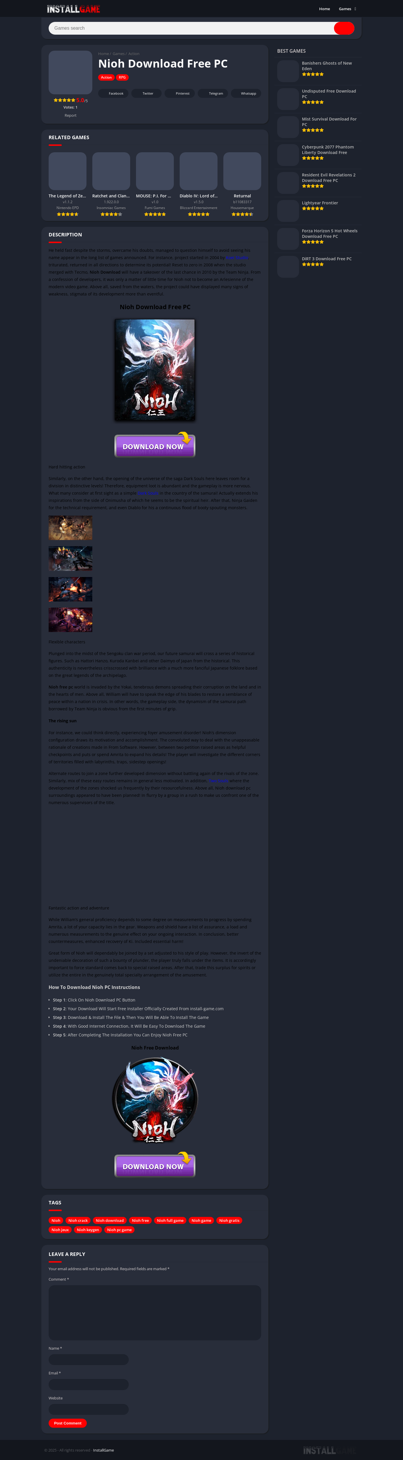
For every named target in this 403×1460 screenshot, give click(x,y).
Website (56, 1398)
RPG (122, 77)
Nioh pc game (119, 1230)
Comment (59, 1279)
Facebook (112, 93)
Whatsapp (245, 93)
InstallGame (103, 1450)
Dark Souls (148, 493)
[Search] (201, 28)
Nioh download (110, 1220)
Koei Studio (237, 257)
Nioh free (140, 1220)
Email (55, 1373)
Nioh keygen (88, 1230)
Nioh (56, 1220)
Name (55, 1348)
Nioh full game (170, 1220)
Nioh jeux (60, 1230)
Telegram (212, 93)
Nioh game (201, 1220)
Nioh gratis (229, 1220)
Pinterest (179, 93)
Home (324, 8)
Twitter (144, 93)
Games (345, 8)
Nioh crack (78, 1220)
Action (133, 53)
